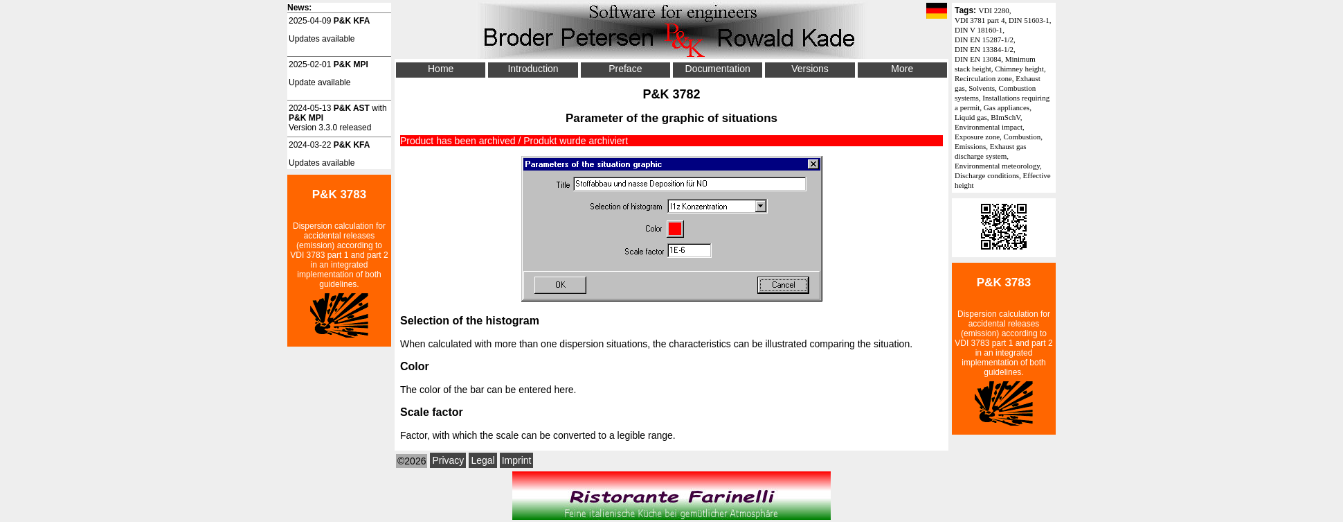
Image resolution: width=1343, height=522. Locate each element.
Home (440, 68)
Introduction (532, 68)
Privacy (448, 460)
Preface (625, 68)
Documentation (717, 68)
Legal (482, 460)
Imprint (517, 460)
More (902, 68)
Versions (810, 68)
